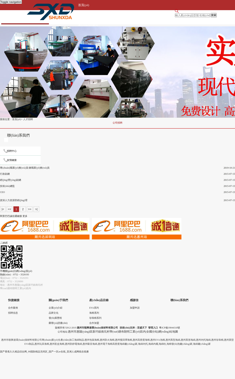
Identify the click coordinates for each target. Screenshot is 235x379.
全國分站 (152, 331)
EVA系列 (94, 307)
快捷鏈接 (13, 300)
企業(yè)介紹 (55, 307)
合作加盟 (94, 323)
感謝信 (134, 300)
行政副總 (5, 173)
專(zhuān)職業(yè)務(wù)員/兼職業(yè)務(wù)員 (25, 167)
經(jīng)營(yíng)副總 (10, 180)
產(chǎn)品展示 (88, 25)
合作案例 (13, 307)
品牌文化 (53, 312)
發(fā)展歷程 (55, 318)
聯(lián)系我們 (179, 300)
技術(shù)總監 (7, 186)
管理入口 (153, 327)
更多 (25, 216)
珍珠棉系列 (95, 318)
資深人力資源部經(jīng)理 (13, 200)
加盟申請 (135, 307)
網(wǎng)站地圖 (168, 331)
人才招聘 (28, 119)
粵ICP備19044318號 (169, 327)
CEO (2, 192)
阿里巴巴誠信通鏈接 (11, 216)
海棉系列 (94, 312)
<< (9, 209)
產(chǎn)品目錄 (99, 300)
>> (29, 209)
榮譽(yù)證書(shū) (58, 323)
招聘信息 (13, 312)
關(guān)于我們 (88, 15)
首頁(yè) (83, 5)
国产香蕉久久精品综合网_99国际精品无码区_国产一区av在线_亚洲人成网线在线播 (44, 351)
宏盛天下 (142, 327)
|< (3, 209)
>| (36, 209)
